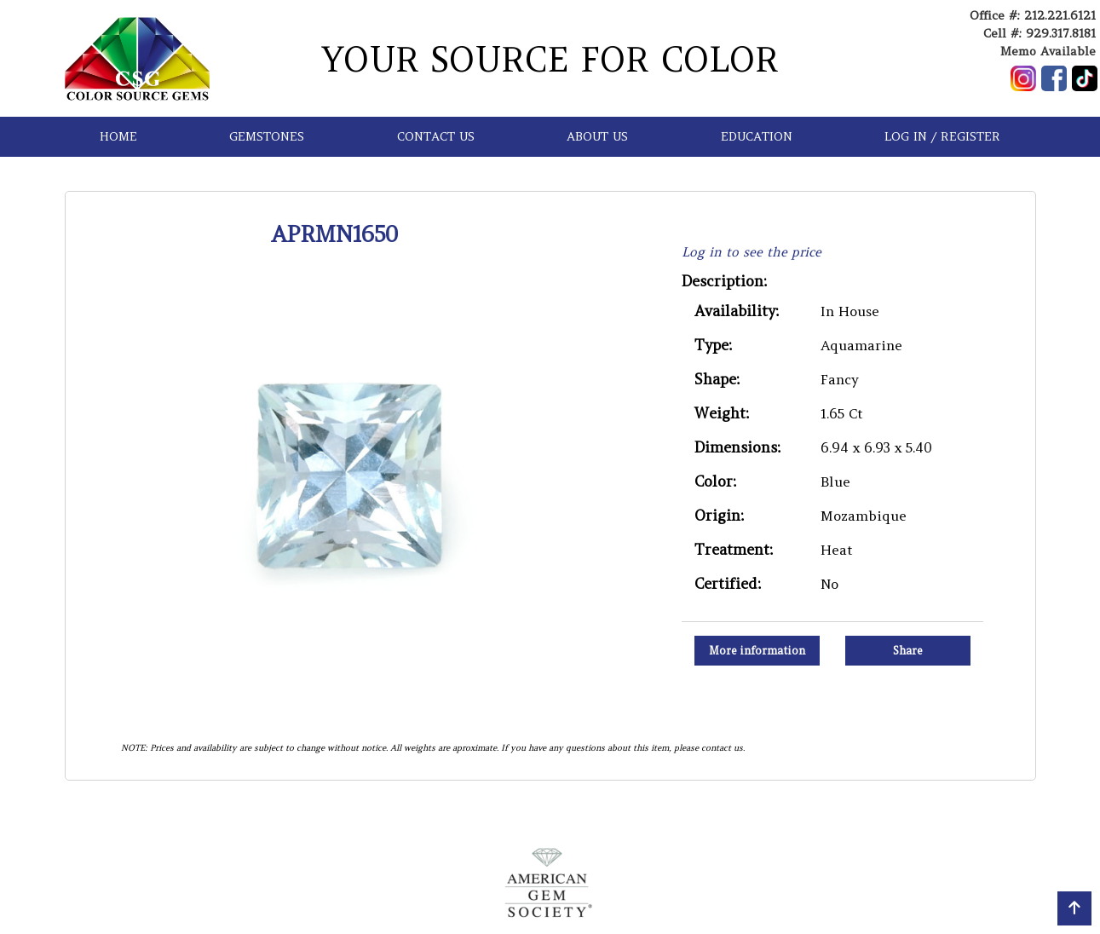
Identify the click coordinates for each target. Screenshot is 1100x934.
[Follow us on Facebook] (1054, 78)
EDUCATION (756, 136)
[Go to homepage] (137, 58)
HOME (118, 136)
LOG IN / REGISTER (942, 136)
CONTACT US (436, 136)
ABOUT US (597, 136)
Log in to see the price (751, 252)
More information (757, 650)
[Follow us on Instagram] (1023, 78)
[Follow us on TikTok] (1084, 78)
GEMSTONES (266, 136)
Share (908, 650)
